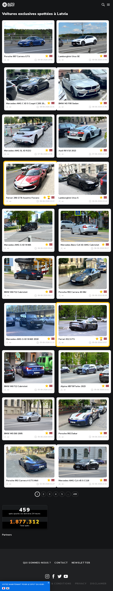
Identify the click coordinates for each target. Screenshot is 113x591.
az (8, 60)
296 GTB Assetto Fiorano (26, 197)
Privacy (81, 583)
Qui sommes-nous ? (37, 562)
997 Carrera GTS (21, 56)
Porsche (8, 56)
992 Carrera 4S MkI (76, 292)
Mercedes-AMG (13, 103)
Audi (61, 150)
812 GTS (70, 339)
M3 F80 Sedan (72, 103)
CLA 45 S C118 (81, 480)
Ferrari (9, 197)
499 (75, 494)
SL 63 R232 (25, 150)
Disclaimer (98, 583)
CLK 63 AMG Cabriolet (88, 245)
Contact (61, 562)
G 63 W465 (25, 245)
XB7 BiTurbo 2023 (77, 386)
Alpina (64, 386)
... (68, 494)
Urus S (75, 197)
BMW (61, 103)
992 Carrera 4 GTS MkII (26, 480)
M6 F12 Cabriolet (19, 292)
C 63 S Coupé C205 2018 (34, 103)
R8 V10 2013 (70, 150)
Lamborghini (65, 56)
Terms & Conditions (56, 583)
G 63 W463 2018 (30, 339)
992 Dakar (72, 433)
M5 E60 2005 (16, 433)
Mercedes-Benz (68, 245)
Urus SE (76, 56)
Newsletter (81, 562)
